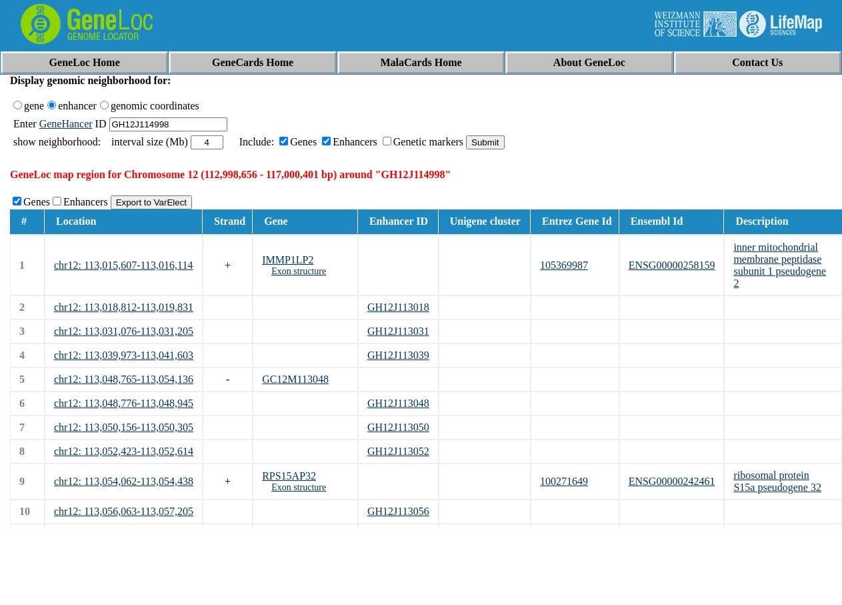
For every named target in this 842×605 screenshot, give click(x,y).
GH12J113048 (398, 403)
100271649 (564, 481)
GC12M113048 (295, 379)
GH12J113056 (398, 511)
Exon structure (298, 271)
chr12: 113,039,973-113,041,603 (123, 355)
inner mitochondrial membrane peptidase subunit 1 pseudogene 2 (779, 265)
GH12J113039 (398, 355)
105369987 (564, 265)
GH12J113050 (398, 427)
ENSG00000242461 (672, 481)
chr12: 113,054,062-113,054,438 (123, 481)
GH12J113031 (398, 331)
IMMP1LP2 (287, 259)
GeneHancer (66, 123)
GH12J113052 (398, 451)
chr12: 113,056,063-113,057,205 (123, 511)
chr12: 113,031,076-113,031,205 (123, 331)
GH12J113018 (398, 307)
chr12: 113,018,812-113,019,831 (123, 307)
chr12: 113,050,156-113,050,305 (123, 427)
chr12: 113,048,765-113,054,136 (123, 379)
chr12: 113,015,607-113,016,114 (123, 265)
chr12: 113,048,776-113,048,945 (123, 403)
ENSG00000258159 (672, 265)
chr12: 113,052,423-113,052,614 (123, 451)
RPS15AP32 (289, 476)
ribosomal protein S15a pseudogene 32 (777, 481)
